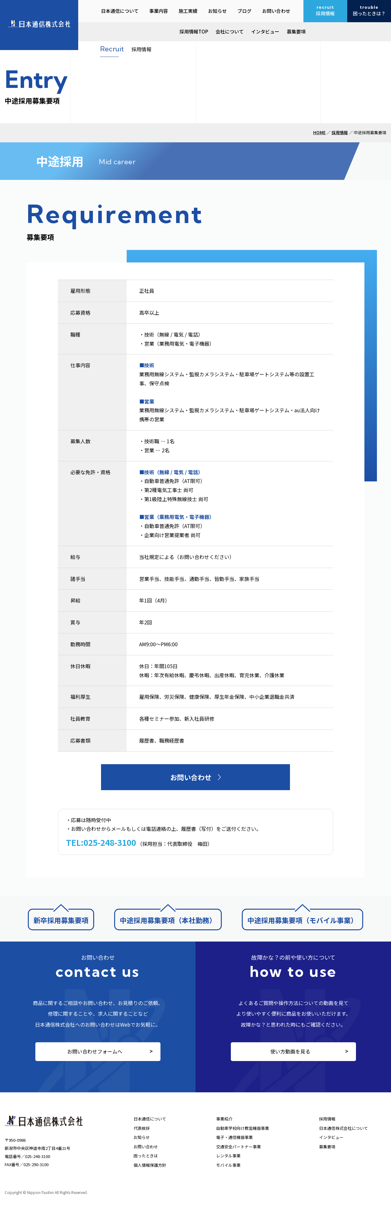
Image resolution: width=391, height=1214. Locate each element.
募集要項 (296, 31)
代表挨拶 (142, 1128)
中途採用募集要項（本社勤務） (168, 920)
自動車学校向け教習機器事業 (242, 1128)
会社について (230, 31)
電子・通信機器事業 (234, 1137)
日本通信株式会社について (343, 1128)
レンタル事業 (228, 1156)
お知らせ (142, 1137)
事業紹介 (224, 1119)
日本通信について (150, 1119)
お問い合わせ (146, 1147)
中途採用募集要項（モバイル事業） (302, 920)
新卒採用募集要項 (61, 920)
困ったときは (146, 1156)
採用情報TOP (194, 31)
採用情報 (340, 132)
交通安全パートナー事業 (238, 1147)
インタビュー (265, 31)
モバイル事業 (228, 1165)
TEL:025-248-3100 (101, 842)
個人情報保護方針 (150, 1165)
